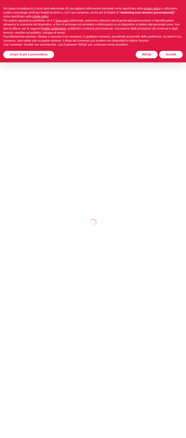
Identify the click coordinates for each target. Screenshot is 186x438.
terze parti (61, 20)
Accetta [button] (171, 54)
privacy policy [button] (152, 8)
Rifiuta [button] (146, 54)
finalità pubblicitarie (54, 28)
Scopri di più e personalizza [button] (28, 54)
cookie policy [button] (40, 16)
